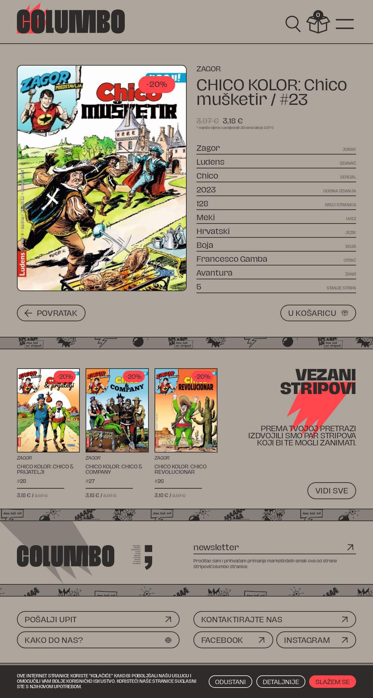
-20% (156, 84)
